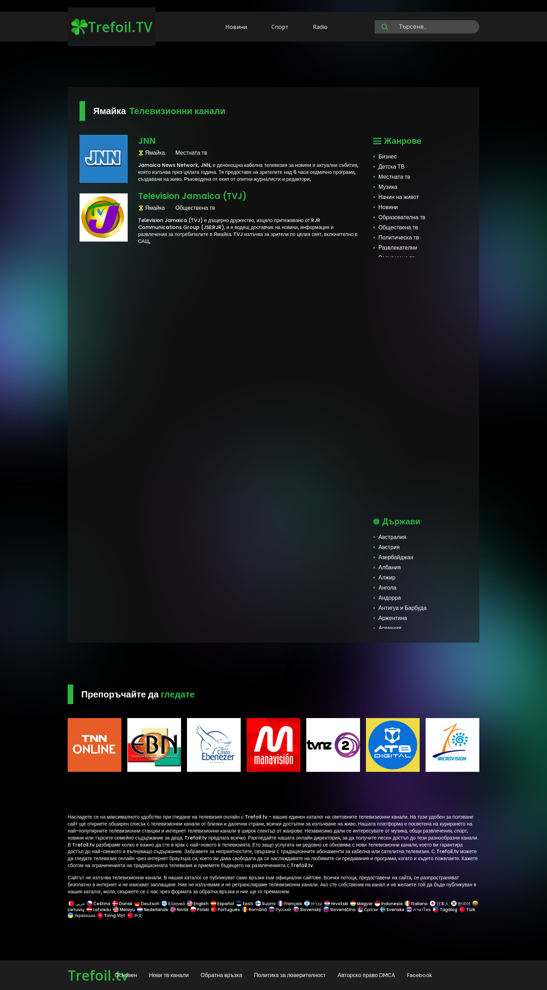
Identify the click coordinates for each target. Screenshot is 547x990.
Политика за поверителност (290, 975)
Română (254, 910)
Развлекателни (398, 248)
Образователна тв (402, 217)
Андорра (390, 598)
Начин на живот (399, 197)
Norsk (179, 910)
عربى (77, 904)
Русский (280, 910)
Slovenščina (339, 910)
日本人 (439, 904)
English (198, 904)
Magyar (361, 904)
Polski (199, 910)
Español (222, 904)
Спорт (280, 27)
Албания (390, 567)
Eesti (244, 904)
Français (290, 904)
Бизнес (388, 157)
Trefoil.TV (111, 26)
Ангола (388, 588)
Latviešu (98, 910)
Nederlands (152, 910)
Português (225, 910)
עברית (313, 904)
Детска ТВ (392, 167)
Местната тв (394, 177)
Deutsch (146, 904)
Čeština (98, 904)
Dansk (122, 904)
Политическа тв (399, 238)
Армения (390, 628)
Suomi (265, 904)
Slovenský (307, 910)
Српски (368, 910)
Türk (467, 910)
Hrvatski (336, 904)
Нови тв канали (169, 975)
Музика (388, 187)
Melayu (124, 910)
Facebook (419, 975)
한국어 (460, 904)
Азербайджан (396, 557)
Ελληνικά (173, 904)
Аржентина (393, 618)
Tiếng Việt (111, 915)
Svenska (392, 910)
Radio (320, 27)
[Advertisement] (273, 65)
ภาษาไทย (418, 910)
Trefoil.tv (98, 975)
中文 (134, 915)
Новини (236, 27)
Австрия (389, 547)
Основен (126, 975)
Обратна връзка (221, 975)
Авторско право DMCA (367, 975)
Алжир (387, 578)
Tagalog (445, 910)
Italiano (416, 904)
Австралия (392, 537)
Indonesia (389, 904)
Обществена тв (398, 227)
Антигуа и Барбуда (403, 608)
